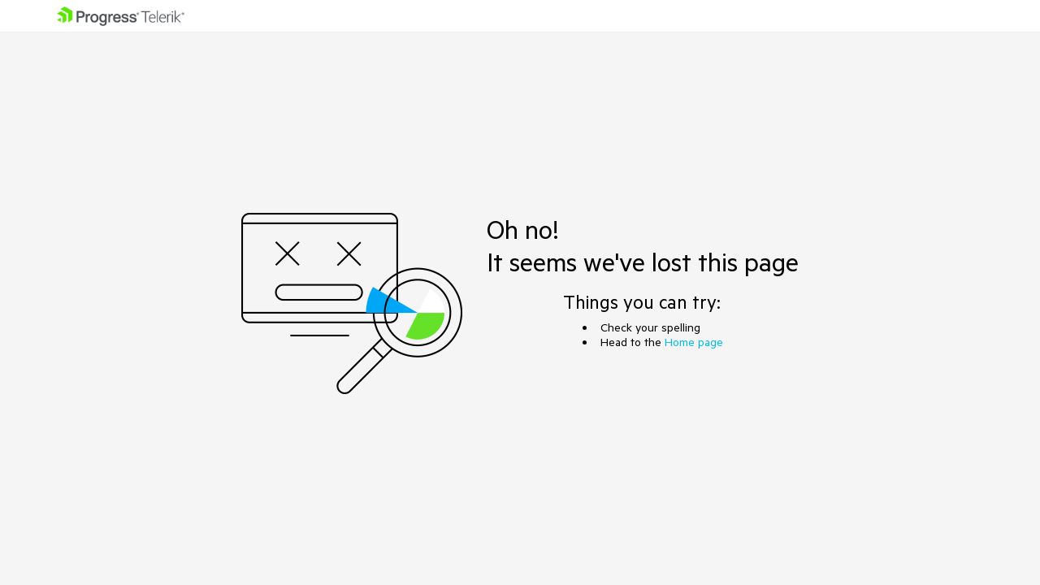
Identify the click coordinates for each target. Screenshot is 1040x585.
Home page (694, 342)
